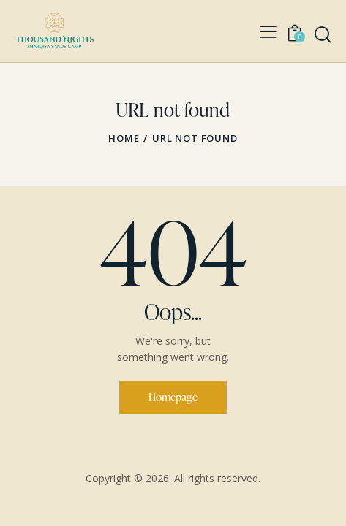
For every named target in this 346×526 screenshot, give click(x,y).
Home (123, 138)
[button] (268, 31)
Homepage (173, 397)
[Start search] (322, 34)
